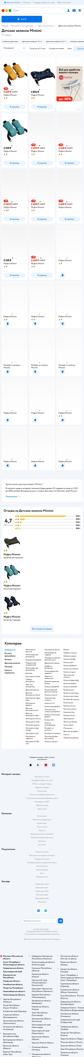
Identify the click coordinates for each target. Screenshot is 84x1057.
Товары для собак (42, 891)
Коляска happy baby (71, 680)
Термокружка (68, 719)
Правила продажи (42, 787)
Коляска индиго (69, 672)
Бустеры (29, 673)
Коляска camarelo (70, 687)
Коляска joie (68, 703)
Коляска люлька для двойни (52, 716)
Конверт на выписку (49, 729)
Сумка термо (68, 725)
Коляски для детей (52, 687)
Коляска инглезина (70, 669)
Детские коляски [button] (12, 663)
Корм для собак (42, 895)
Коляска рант (68, 662)
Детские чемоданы (70, 731)
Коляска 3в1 (49, 720)
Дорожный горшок (52, 663)
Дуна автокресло (32, 690)
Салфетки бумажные (49, 667)
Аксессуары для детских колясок (51, 691)
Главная (5, 26)
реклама (79, 109)
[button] (22, 19)
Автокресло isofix (33, 722)
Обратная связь (42, 805)
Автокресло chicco (33, 719)
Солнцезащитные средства (51, 672)
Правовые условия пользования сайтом (42, 932)
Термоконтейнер (70, 722)
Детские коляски (46, 26)
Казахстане (46, 939)
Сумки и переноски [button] (9, 671)
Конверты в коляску (52, 733)
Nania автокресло (33, 725)
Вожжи (66, 650)
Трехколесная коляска (68, 676)
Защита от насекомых (49, 677)
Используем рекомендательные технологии (42, 934)
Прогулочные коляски (50, 699)
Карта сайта (42, 809)
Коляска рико (68, 690)
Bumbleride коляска (71, 699)
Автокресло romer (33, 676)
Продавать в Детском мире (42, 780)
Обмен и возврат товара (42, 784)
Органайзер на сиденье (50, 654)
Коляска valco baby (70, 696)
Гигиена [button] (8, 659)
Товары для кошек (42, 884)
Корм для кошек (42, 887)
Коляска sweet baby (71, 693)
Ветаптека (42, 902)
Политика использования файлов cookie (42, 798)
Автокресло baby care (32, 742)
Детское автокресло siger (32, 714)
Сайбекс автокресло (30, 681)
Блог (42, 873)
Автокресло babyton (30, 704)
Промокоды (42, 791)
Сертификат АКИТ (42, 802)
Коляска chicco (69, 706)
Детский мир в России (33, 939)
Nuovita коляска (69, 709)
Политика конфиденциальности (42, 794)
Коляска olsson (69, 715)
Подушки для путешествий (31, 664)
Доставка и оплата (42, 777)
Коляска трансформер (50, 724)
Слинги (66, 735)
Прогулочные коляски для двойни (52, 711)
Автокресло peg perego (32, 729)
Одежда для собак (42, 898)
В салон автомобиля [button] (10, 654)
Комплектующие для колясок (51, 737)
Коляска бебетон (70, 666)
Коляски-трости (51, 695)
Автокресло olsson (52, 650)
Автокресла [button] (10, 650)
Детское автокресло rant (32, 709)
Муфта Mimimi (12, 554)
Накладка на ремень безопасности (52, 659)
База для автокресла (33, 660)
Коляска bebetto (69, 683)
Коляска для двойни (52, 706)
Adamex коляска (69, 656)
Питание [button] (8, 666)
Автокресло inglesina (30, 737)
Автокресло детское (30, 651)
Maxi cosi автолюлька (30, 686)
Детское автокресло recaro (33, 694)
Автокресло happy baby (33, 699)
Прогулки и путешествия (22, 26)
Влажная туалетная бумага (52, 682)
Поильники (68, 728)
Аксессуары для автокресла (32, 656)
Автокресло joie (32, 733)
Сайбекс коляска (70, 653)
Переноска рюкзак (70, 738)
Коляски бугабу (69, 659)
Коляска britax (69, 712)
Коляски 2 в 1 (50, 703)
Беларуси (56, 939)
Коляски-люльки (51, 742)
